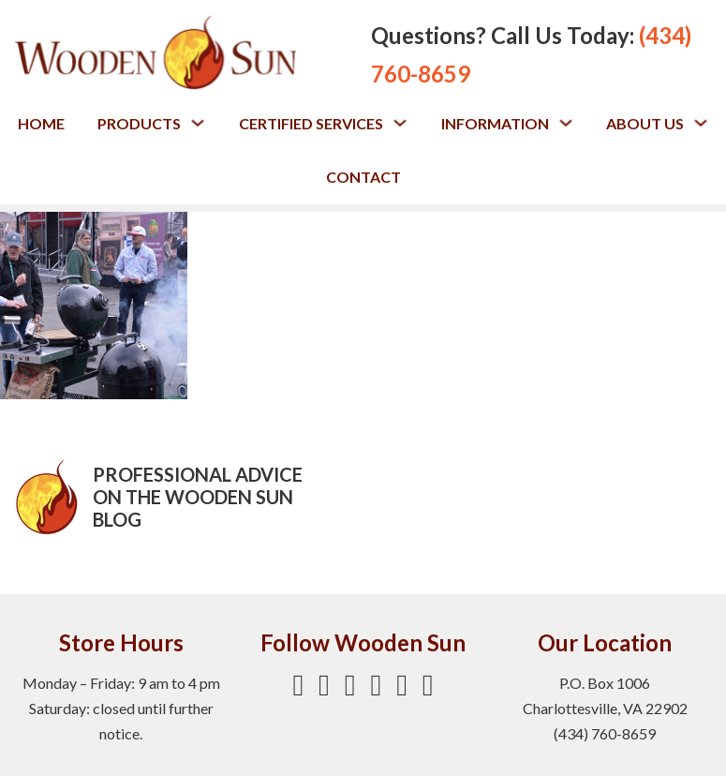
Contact (363, 177)
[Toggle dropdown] (197, 122)
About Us (645, 123)
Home (41, 123)
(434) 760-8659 (605, 733)
